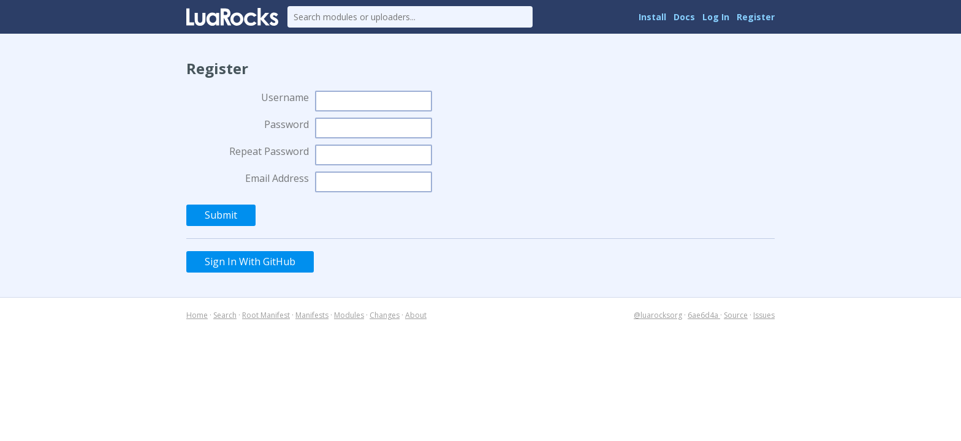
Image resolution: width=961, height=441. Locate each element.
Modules (349, 315)
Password (286, 124)
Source (736, 315)
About (416, 315)
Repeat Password (269, 151)
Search (225, 315)
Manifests (312, 315)
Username (285, 97)
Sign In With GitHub (250, 261)
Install (652, 17)
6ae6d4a (704, 315)
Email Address (277, 178)
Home (197, 315)
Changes (385, 315)
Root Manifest (266, 315)
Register (756, 17)
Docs (684, 17)
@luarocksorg (658, 315)
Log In (715, 17)
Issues (764, 315)
